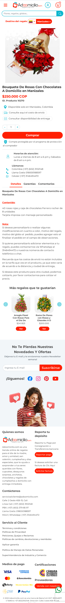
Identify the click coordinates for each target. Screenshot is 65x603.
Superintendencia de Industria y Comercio (24, 555)
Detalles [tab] (15, 183)
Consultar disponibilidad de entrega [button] (27, 118)
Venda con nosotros (48, 586)
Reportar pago (43, 454)
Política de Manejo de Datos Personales (22, 550)
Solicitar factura (44, 471)
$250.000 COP (14, 96)
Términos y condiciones (14, 528)
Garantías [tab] (29, 183)
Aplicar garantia (10, 544)
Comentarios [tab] (46, 183)
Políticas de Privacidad (14, 532)
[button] (4, 127)
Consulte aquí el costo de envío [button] (24, 113)
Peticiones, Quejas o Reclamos (18, 535)
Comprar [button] (32, 135)
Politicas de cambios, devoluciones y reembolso (26, 539)
